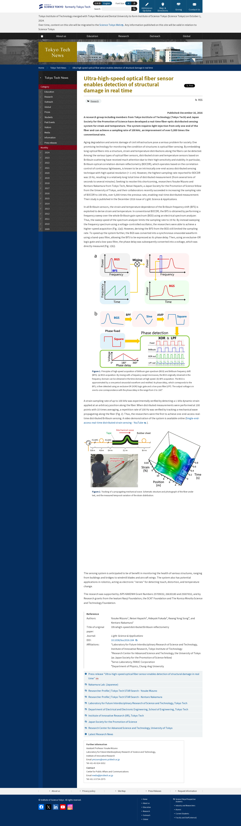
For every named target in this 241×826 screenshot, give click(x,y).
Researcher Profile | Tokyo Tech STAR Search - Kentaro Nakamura (125, 697)
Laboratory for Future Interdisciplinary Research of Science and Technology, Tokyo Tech (137, 703)
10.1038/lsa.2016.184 (122, 640)
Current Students (182, 813)
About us (56, 790)
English (106, 3)
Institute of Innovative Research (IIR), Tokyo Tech (116, 715)
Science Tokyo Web (110, 24)
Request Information (187, 790)
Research (95, 101)
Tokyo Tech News (58, 67)
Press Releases (154, 790)
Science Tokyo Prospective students (185, 800)
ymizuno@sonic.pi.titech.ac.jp (106, 759)
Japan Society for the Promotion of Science (112, 721)
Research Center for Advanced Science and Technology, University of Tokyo (130, 728)
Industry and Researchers (185, 805)
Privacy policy (88, 790)
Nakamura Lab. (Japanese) (103, 684)
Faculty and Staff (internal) (186, 817)
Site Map (122, 790)
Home (41, 67)
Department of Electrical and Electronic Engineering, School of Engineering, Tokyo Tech (138, 709)
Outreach (146, 815)
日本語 (98, 3)
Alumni (178, 809)
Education (147, 807)
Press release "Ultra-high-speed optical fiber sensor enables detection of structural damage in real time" (143, 676)
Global (145, 819)
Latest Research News (100, 734)
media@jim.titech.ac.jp (102, 775)
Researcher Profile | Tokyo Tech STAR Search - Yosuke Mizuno (122, 690)
